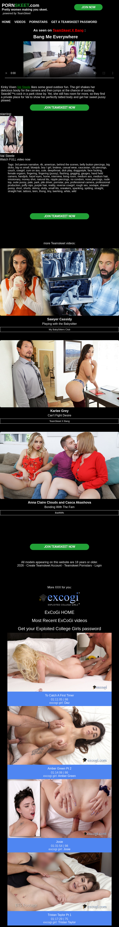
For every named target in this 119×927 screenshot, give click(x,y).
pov (67, 182)
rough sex (82, 185)
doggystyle (79, 170)
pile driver (46, 182)
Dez (67, 702)
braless (57, 167)
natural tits (43, 179)
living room (69, 176)
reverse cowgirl (66, 185)
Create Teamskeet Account (44, 565)
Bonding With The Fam (59, 507)
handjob (22, 176)
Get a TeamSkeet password (74, 22)
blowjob (35, 167)
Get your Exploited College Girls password (59, 628)
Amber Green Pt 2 (59, 768)
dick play (67, 170)
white (67, 191)
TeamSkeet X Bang (68, 30)
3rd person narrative (27, 164)
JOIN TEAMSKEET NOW (59, 107)
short (19, 188)
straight (98, 188)
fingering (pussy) (48, 173)
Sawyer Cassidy (59, 319)
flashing (64, 173)
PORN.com (20, 5)
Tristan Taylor (67, 922)
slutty (44, 188)
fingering (32, 173)
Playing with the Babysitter (59, 323)
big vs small (22, 167)
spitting (88, 188)
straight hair (14, 191)
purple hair (41, 185)
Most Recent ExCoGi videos (59, 620)
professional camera (82, 182)
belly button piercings (92, 164)
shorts (27, 188)
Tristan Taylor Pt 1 (59, 914)
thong (42, 191)
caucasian (84, 167)
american (49, 164)
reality (51, 185)
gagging (75, 173)
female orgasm (16, 173)
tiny (49, 191)
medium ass (84, 176)
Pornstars (38, 22)
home (46, 176)
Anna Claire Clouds (43, 502)
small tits (53, 188)
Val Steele (23, 87)
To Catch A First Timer (59, 695)
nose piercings (93, 179)
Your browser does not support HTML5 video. (59, 61)
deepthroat (54, 170)
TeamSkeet (23, 13)
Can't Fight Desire (59, 415)
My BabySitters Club (59, 329)
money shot (28, 179)
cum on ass (33, 170)
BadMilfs (59, 512)
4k (41, 164)
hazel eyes (35, 176)
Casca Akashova (78, 502)
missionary (14, 179)
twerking (58, 191)
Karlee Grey (59, 411)
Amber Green (67, 775)
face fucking (95, 170)
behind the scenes (67, 164)
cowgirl (20, 170)
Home (6, 22)
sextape (93, 185)
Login (98, 565)
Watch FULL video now (15, 159)
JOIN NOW (88, 7)
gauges (85, 173)
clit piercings (99, 167)
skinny (35, 188)
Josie (59, 841)
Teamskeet (58, 243)
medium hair (100, 176)
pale (30, 182)
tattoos (27, 191)
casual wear (70, 167)
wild (74, 191)
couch (11, 170)
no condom (77, 179)
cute (43, 170)
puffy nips (27, 185)
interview (56, 176)
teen (35, 191)
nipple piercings (60, 179)
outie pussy (19, 182)
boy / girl (46, 167)
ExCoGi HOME (59, 612)
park (36, 182)
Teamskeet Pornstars (78, 565)
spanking (78, 188)
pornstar (58, 182)
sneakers (65, 188)
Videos (19, 22)
